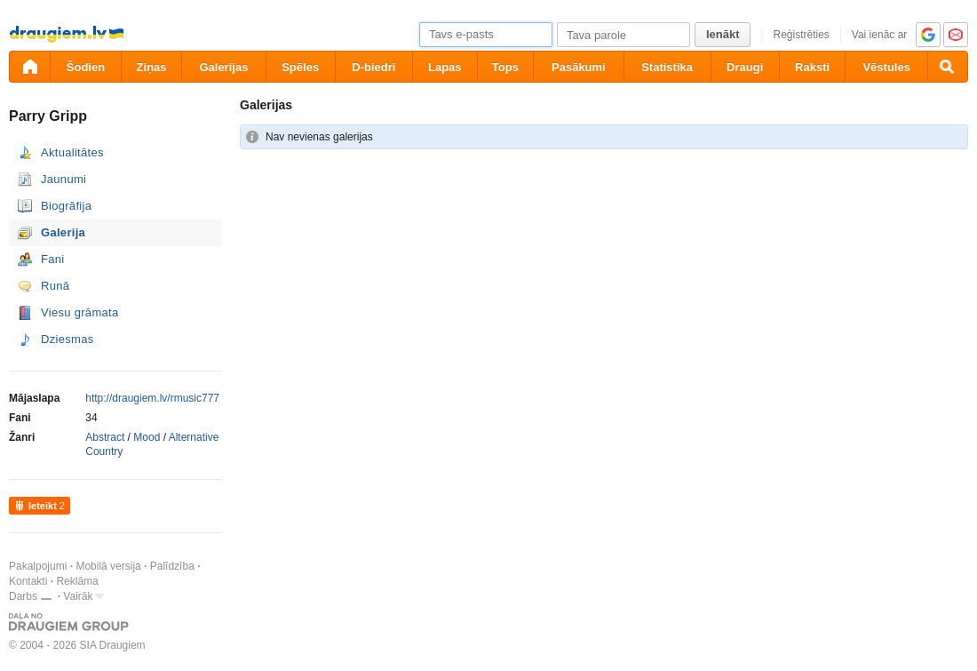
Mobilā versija (107, 566)
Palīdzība (172, 566)
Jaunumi (63, 179)
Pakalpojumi (38, 566)
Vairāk (77, 596)
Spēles (300, 67)
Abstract (104, 437)
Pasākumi (579, 67)
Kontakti (28, 581)
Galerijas (223, 67)
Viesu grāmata (80, 312)
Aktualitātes (72, 152)
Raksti (812, 67)
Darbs (23, 596)
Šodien (86, 67)
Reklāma (77, 581)
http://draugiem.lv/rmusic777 (152, 398)
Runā (55, 285)
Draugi (745, 67)
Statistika (667, 67)
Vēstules (885, 67)
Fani (53, 259)
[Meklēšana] (947, 67)
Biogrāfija (66, 205)
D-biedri (373, 67)
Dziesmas (67, 339)
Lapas (445, 67)
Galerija (63, 232)
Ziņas (152, 67)
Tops (505, 67)
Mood (146, 437)
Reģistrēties (801, 34)
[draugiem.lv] (29, 67)
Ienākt (723, 34)
